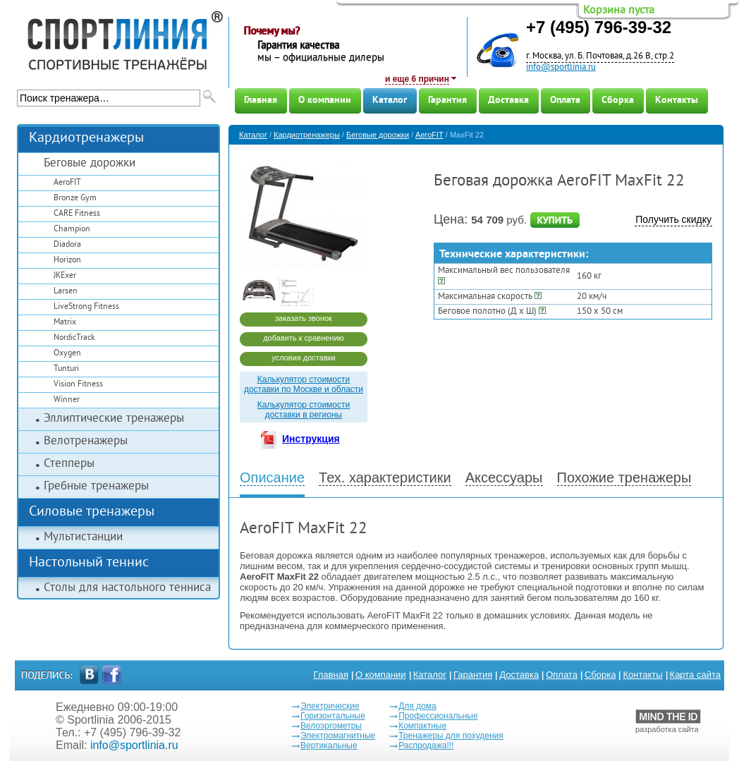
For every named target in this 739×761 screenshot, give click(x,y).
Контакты (676, 100)
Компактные (422, 726)
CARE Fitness (77, 214)
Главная (260, 100)
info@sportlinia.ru (561, 67)
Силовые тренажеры (91, 512)
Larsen (66, 291)
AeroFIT (67, 183)
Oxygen (67, 353)
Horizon (67, 260)
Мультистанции (83, 537)
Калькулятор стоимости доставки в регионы (303, 410)
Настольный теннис (89, 563)
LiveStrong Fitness (86, 307)
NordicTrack (74, 338)
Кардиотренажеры (86, 138)
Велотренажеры (86, 441)
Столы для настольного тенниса (127, 588)
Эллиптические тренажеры (114, 419)
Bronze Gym (75, 198)
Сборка (617, 100)
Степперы (69, 464)
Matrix (65, 322)
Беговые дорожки (89, 163)
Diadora (67, 245)
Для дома (417, 706)
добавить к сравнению (303, 338)
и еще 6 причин (417, 79)
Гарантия (447, 100)
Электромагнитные (337, 736)
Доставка (508, 100)
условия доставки (303, 357)
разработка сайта (668, 721)
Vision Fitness (78, 384)
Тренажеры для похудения (450, 736)
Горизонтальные (332, 716)
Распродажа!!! (425, 745)
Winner (67, 400)
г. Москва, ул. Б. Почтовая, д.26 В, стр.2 (600, 56)
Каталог (389, 100)
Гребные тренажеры (96, 486)
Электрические (330, 706)
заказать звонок (303, 318)
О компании (324, 100)
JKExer (65, 276)
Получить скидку (673, 219)
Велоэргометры (331, 726)
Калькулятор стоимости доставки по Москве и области (303, 384)
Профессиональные (437, 716)
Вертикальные (329, 745)
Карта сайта (695, 674)
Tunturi (66, 369)
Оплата (565, 100)
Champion (72, 229)
